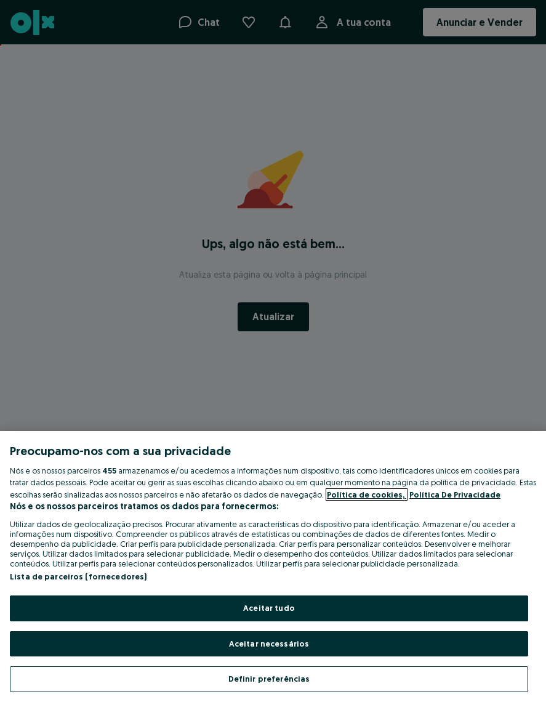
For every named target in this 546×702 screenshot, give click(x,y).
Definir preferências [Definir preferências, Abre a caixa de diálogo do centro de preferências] (269, 679)
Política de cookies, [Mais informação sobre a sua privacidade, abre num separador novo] (366, 494)
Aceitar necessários (269, 643)
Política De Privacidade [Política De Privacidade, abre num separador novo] (454, 494)
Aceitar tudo (269, 608)
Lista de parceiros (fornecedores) (78, 576)
